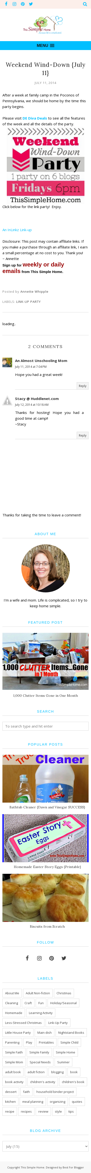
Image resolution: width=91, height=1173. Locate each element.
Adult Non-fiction (38, 993)
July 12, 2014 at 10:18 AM (32, 405)
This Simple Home (32, 1167)
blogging (57, 1072)
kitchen (10, 1101)
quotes (77, 1101)
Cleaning (11, 1003)
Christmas (64, 993)
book (74, 1072)
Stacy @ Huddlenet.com (37, 398)
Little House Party (18, 1032)
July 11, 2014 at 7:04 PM (31, 367)
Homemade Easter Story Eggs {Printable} (47, 867)
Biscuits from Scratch (47, 926)
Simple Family (39, 1052)
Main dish (44, 1032)
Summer (63, 1062)
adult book (13, 1072)
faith (26, 1092)
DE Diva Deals (34, 118)
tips (71, 1111)
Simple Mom (14, 1062)
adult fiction (36, 1072)
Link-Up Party (28, 301)
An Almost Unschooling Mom (41, 360)
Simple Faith (14, 1052)
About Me (12, 993)
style (58, 1111)
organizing (57, 1101)
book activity (14, 1082)
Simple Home (65, 1052)
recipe (9, 1111)
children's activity (42, 1082)
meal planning (32, 1101)
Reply (82, 386)
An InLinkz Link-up (17, 229)
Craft (28, 1003)
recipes (26, 1111)
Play (29, 1042)
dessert (11, 1092)
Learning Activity (41, 1013)
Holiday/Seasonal (63, 1003)
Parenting (12, 1042)
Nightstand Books (71, 1032)
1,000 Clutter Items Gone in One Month (45, 695)
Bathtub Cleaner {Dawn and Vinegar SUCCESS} (47, 807)
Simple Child (69, 1042)
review (43, 1111)
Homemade (13, 1013)
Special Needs (40, 1062)
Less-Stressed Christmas (23, 1023)
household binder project (55, 1092)
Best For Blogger (73, 1167)
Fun (41, 1003)
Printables (46, 1042)
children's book (73, 1082)
